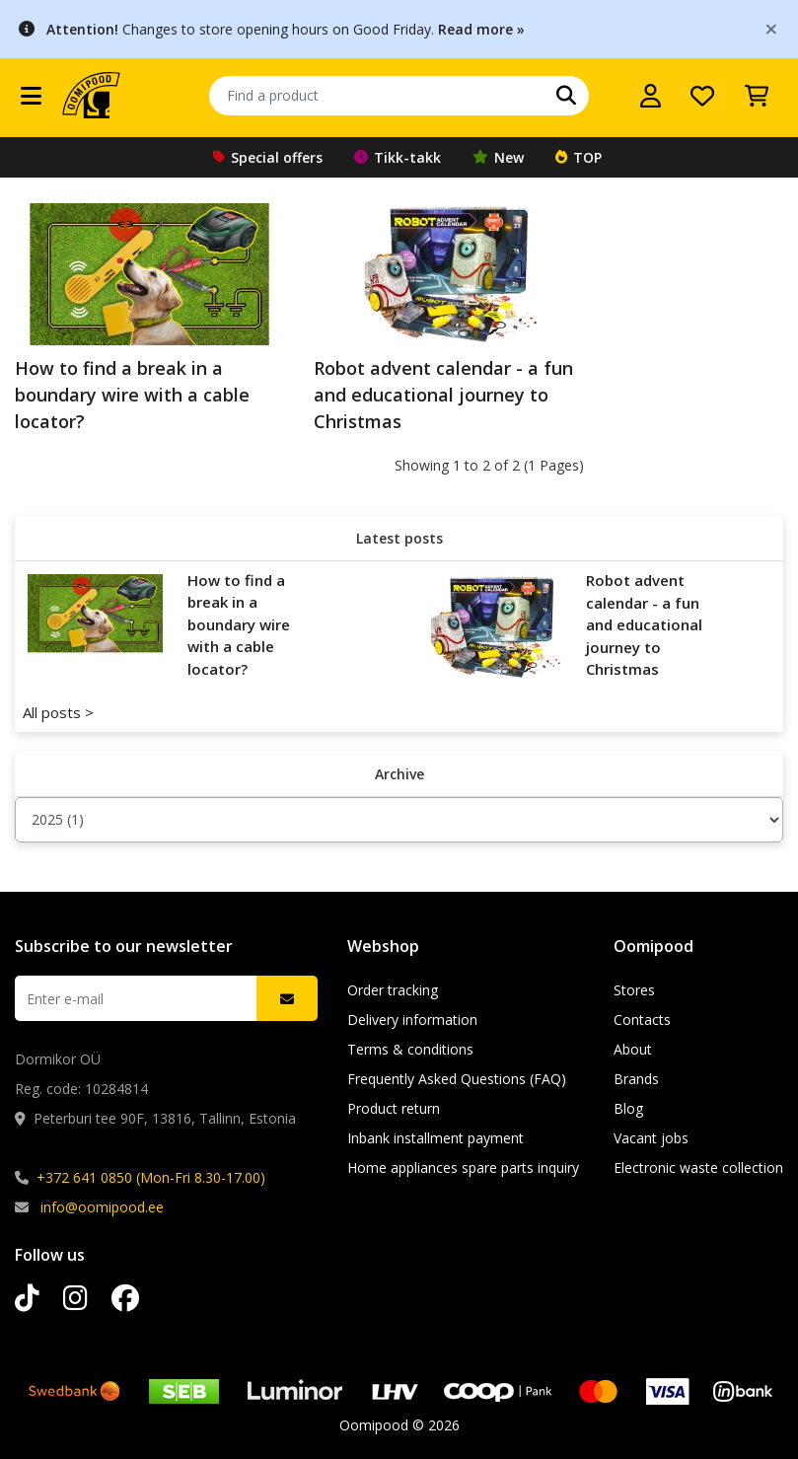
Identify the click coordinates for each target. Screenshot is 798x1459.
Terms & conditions (410, 1049)
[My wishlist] (702, 95)
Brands (636, 1078)
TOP (578, 157)
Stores (634, 990)
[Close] (771, 28)
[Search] (566, 95)
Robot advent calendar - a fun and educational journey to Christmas (443, 394)
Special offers (268, 157)
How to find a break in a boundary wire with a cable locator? (132, 394)
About (633, 1049)
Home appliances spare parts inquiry (463, 1167)
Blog (628, 1108)
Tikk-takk (397, 157)
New (498, 157)
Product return (393, 1108)
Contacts (642, 1019)
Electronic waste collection (698, 1167)
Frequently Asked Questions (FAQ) (456, 1078)
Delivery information (412, 1019)
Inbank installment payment (435, 1138)
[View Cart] (756, 95)
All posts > (58, 712)
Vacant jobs (651, 1138)
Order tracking (392, 990)
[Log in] (650, 95)
